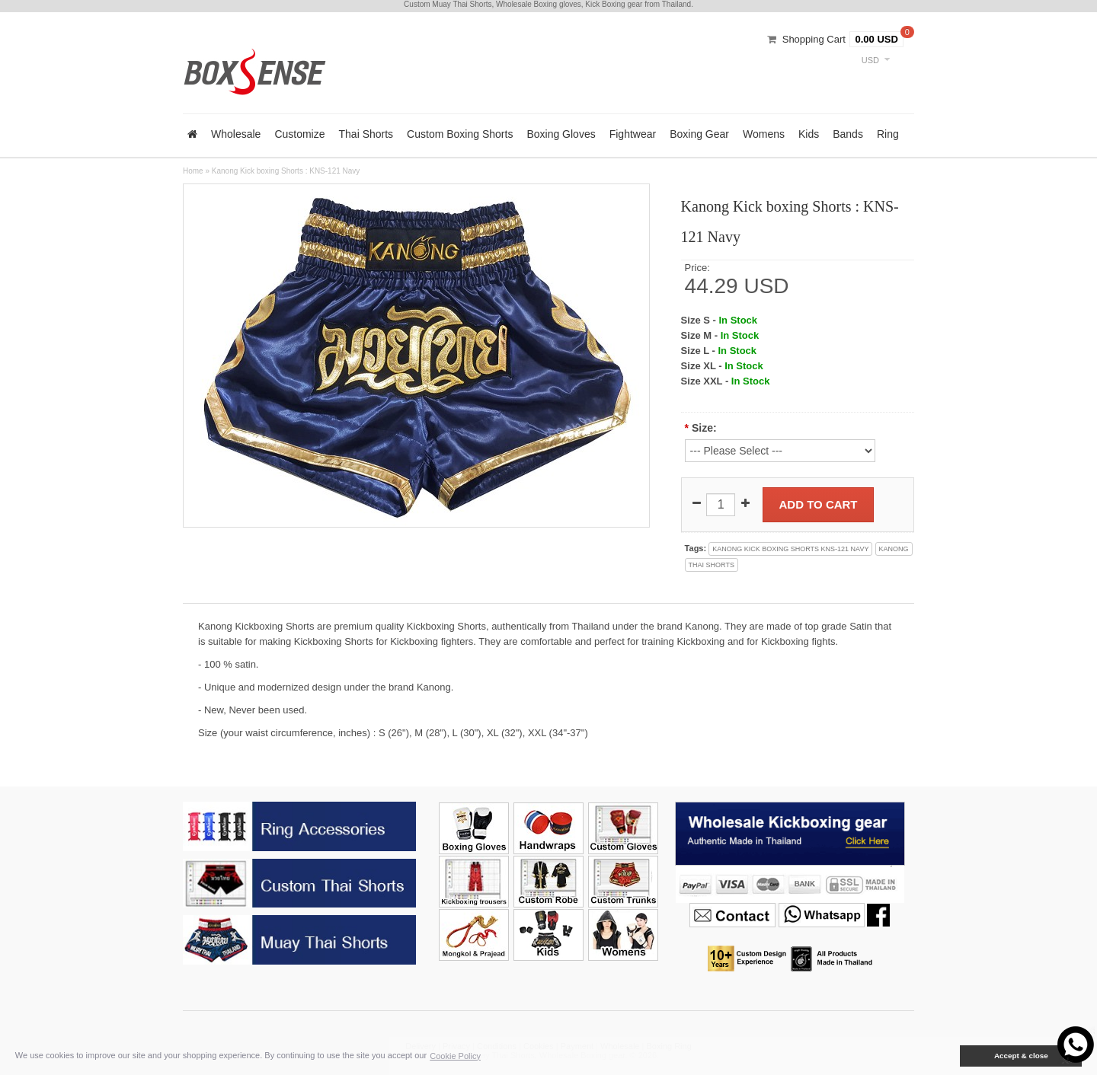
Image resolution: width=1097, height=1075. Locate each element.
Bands (848, 134)
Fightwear (632, 134)
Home (193, 171)
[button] (949, 1056)
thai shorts (711, 565)
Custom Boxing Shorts (460, 134)
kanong (894, 549)
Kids (808, 134)
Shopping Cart (814, 39)
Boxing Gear (699, 134)
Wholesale (236, 134)
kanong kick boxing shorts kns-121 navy (790, 549)
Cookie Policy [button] (455, 1056)
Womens (764, 134)
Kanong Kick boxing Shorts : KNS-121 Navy (286, 171)
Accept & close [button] (1021, 1055)
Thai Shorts (366, 134)
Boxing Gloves (560, 134)
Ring (888, 134)
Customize (299, 134)
